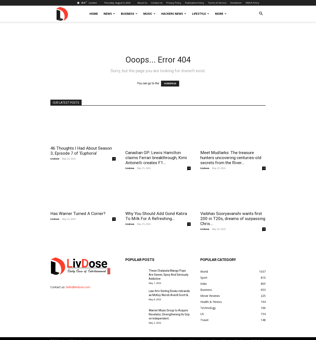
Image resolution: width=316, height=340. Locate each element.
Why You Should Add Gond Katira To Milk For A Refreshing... (156, 212)
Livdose (54, 158)
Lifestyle (200, 14)
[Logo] (61, 14)
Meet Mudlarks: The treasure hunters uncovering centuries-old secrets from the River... (230, 153)
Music (149, 14)
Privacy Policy (173, 2)
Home (93, 14)
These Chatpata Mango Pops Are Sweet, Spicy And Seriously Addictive (168, 270)
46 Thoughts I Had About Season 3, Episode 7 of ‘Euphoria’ (81, 151)
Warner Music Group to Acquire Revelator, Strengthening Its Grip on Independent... (169, 310)
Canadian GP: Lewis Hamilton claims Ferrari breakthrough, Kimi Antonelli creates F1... (156, 153)
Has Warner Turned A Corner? (77, 209)
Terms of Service (217, 2)
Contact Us (156, 2)
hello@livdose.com (78, 283)
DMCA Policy (252, 2)
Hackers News (173, 14)
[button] (261, 14)
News (109, 14)
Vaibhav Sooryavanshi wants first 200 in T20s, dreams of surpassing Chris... (232, 214)
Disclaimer (236, 2)
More (221, 14)
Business (129, 14)
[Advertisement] (158, 36)
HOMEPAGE (170, 83)
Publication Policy (194, 2)
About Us (142, 2)
